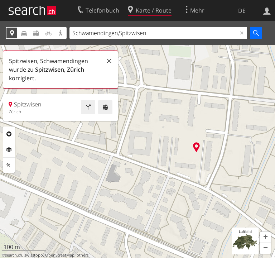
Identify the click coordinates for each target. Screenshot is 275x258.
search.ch (13, 255)
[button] (265, 237)
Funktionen (9, 165)
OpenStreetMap (59, 255)
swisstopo (33, 255)
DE (242, 11)
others (82, 255)
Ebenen (9, 149)
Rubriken (9, 134)
